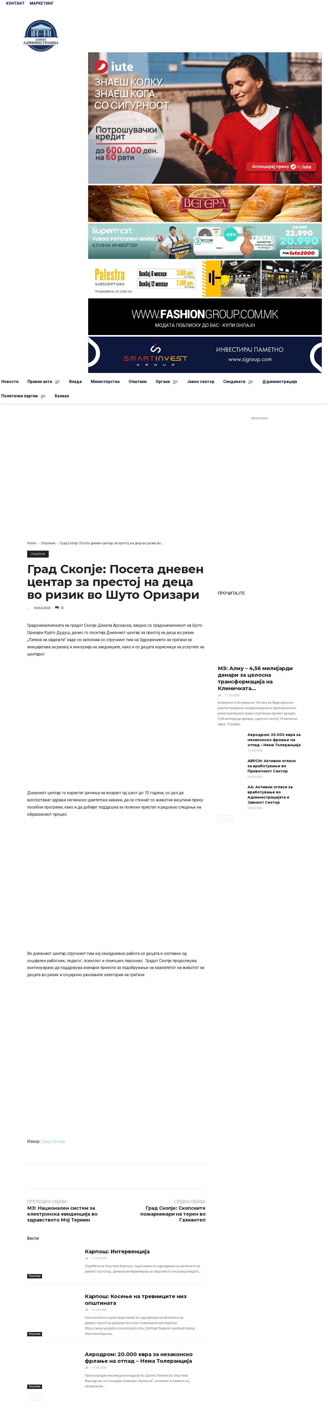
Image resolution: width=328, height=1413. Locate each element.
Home (31, 543)
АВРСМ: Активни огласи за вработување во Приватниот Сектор (272, 766)
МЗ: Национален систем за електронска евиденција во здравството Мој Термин (62, 1214)
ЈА (86, 1258)
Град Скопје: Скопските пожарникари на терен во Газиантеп (173, 1214)
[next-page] (38, 1397)
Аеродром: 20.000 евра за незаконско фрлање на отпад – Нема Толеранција (139, 1357)
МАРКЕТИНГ (42, 3)
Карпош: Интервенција (117, 1251)
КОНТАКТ (16, 3)
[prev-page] (30, 1397)
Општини (48, 543)
